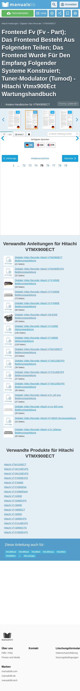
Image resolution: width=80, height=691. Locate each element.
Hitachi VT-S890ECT (14, 573)
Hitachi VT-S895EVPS (15, 582)
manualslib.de (9, 676)
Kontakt (33, 648)
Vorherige (9, 271)
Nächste (70, 271)
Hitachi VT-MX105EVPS (16, 537)
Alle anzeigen (29, 619)
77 (53, 278)
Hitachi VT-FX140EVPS (16, 586)
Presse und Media (11, 657)
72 (23, 278)
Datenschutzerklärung (67, 653)
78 (59, 278)
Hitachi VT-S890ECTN (15, 591)
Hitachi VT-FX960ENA (15, 550)
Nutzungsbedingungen (67, 657)
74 (35, 278)
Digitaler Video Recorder (30, 23)
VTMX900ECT (49, 23)
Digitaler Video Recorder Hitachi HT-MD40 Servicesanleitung (45, 481)
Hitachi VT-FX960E (13, 546)
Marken (6, 666)
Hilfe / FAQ (7, 653)
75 (41, 278)
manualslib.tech (9, 680)
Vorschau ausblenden (68, 104)
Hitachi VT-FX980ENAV (16, 555)
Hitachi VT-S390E (13, 559)
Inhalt (40, 271)
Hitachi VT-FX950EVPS (16, 541)
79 (65, 278)
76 (47, 278)
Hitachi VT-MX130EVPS (16, 532)
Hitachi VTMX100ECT (15, 528)
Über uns (7, 648)
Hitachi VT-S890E (13, 568)
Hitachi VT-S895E (13, 577)
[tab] (6, 133)
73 (29, 278)
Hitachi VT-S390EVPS (15, 564)
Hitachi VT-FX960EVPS (16, 595)
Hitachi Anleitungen (10, 23)
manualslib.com (9, 671)
